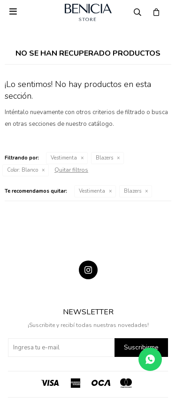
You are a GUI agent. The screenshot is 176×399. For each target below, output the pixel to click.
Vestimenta (64, 157)
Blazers (104, 157)
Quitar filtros (71, 170)
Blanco (22, 170)
